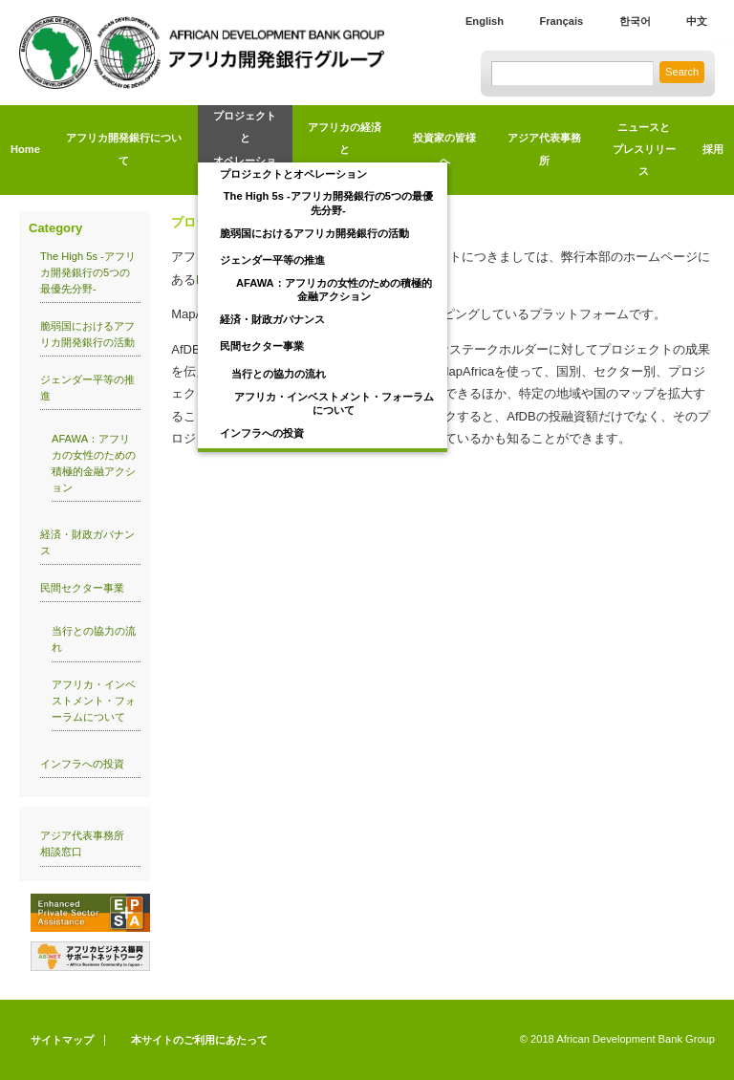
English (484, 21)
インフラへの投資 (262, 433)
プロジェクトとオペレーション (293, 174)
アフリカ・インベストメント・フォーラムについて (334, 403)
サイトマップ (62, 1040)
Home (25, 149)
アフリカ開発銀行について (124, 148)
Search (682, 71)
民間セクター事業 (262, 346)
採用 (712, 149)
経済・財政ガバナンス (272, 319)
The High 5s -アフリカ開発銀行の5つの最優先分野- (328, 202)
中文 (696, 21)
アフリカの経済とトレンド (344, 149)
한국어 (635, 21)
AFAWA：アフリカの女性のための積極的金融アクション (334, 289)
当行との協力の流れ (278, 373)
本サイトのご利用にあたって (199, 1040)
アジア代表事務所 (544, 148)
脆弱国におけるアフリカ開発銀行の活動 (314, 233)
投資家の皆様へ (444, 148)
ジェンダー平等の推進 (272, 260)
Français (561, 21)
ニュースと (643, 152)
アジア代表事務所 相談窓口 (87, 843)
